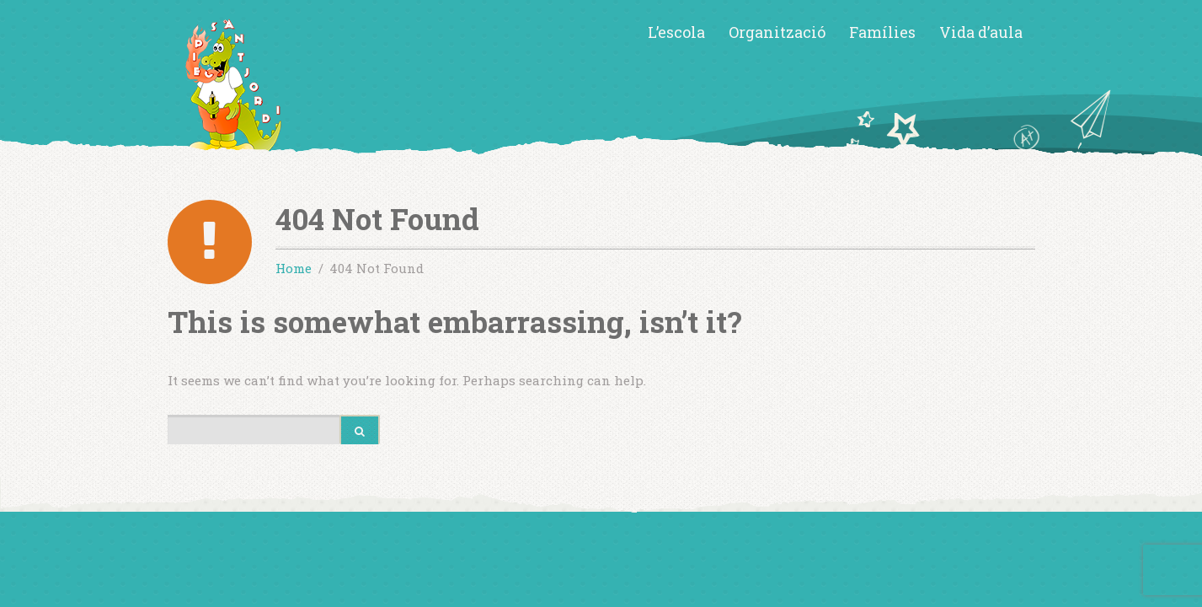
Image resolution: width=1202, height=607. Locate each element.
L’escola (676, 32)
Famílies (882, 32)
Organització (777, 32)
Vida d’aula (981, 32)
